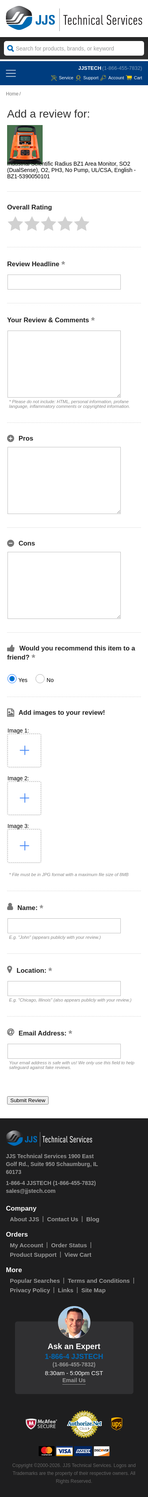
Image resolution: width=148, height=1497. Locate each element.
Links (65, 1290)
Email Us (74, 1380)
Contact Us (62, 1219)
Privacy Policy (30, 1290)
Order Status (69, 1245)
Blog (92, 1219)
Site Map (93, 1290)
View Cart (77, 1254)
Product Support (33, 1254)
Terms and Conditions (99, 1280)
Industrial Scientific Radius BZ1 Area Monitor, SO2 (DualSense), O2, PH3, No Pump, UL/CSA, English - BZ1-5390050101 (71, 170)
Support (87, 77)
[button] (15, 224)
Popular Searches (35, 1280)
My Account (26, 1245)
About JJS (24, 1219)
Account (112, 77)
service (62, 77)
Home (12, 94)
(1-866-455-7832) (122, 68)
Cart (134, 77)
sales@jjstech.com (31, 1191)
